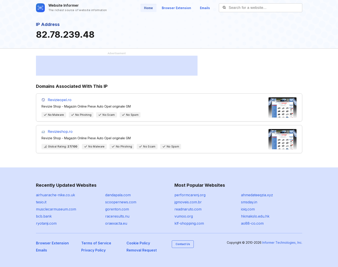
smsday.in (249, 202)
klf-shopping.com (189, 223)
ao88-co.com (252, 223)
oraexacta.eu (116, 223)
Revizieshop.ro (60, 131)
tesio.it (41, 202)
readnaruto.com (188, 209)
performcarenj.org (190, 195)
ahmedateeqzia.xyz (257, 195)
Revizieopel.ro (59, 100)
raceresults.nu (117, 216)
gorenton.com (117, 209)
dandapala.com (118, 195)
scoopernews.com (120, 202)
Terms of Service (96, 243)
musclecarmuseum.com (56, 209)
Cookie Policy (138, 243)
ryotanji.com (46, 223)
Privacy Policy (93, 250)
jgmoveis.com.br (188, 202)
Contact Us (183, 244)
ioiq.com (248, 209)
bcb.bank (44, 216)
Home (148, 8)
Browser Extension (176, 8)
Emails (205, 8)
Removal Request (142, 250)
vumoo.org (183, 216)
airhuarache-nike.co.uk (55, 195)
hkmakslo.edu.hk (255, 216)
